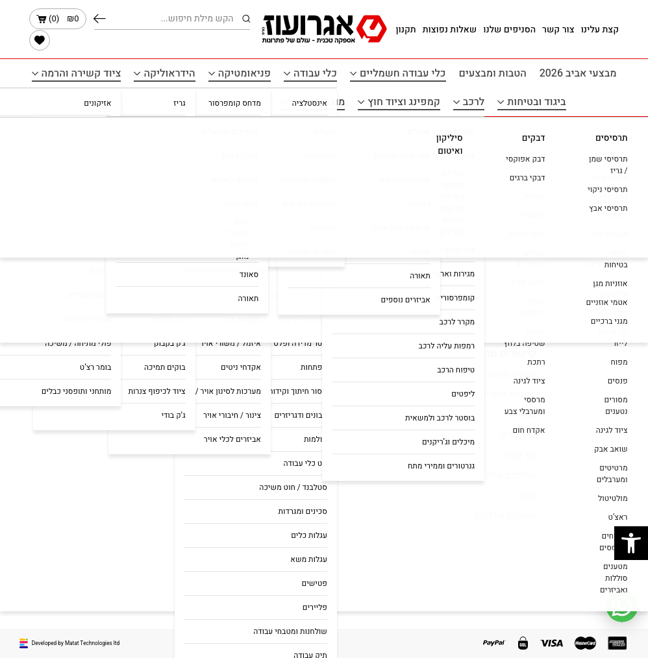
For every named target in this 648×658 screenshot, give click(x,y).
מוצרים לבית (318, 101)
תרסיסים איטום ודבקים (142, 101)
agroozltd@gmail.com (79, 395)
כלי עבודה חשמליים (403, 73)
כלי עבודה (315, 73)
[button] (631, 543)
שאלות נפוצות (450, 29)
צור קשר (558, 29)
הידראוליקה (169, 73)
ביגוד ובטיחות (536, 101)
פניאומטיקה (244, 73)
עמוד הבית (598, 133)
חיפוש (99, 18)
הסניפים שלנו (509, 29)
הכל (324, 200)
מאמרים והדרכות (505, 515)
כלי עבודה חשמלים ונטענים (262, 395)
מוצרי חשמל (241, 101)
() (57, 18)
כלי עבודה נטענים (280, 428)
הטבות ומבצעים (493, 73)
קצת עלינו (600, 29)
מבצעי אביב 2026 (578, 73)
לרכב (473, 101)
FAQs (526, 415)
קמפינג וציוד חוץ (404, 101)
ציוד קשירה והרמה (81, 73)
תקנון (405, 29)
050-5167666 (97, 375)
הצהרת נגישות (510, 375)
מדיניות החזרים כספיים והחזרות (478, 395)
